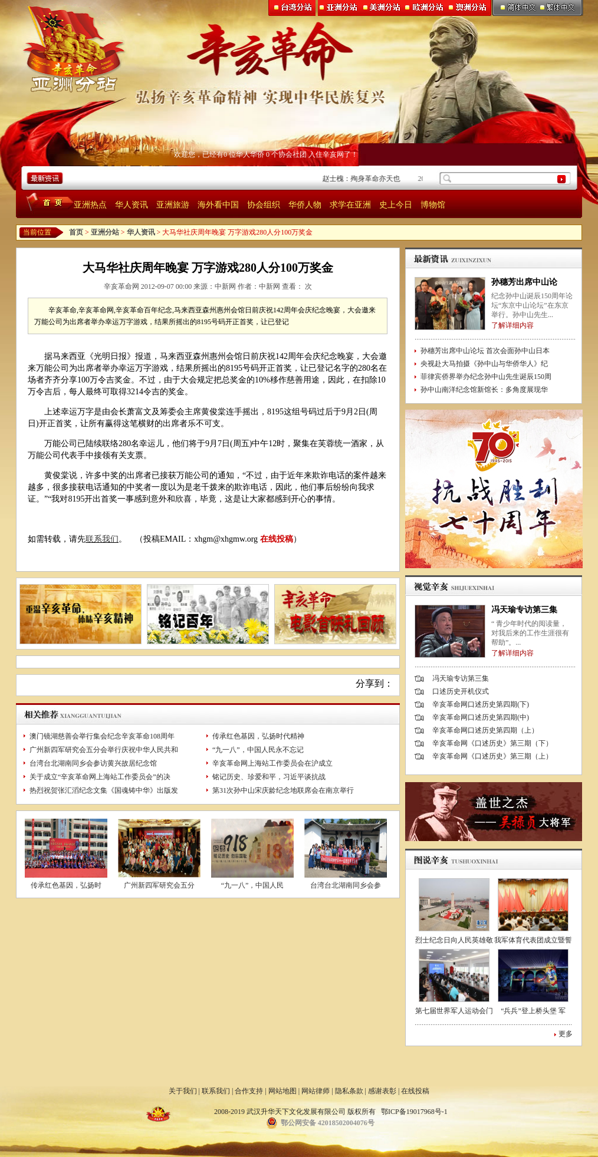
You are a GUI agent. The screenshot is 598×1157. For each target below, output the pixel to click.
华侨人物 (304, 204)
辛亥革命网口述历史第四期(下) (480, 704)
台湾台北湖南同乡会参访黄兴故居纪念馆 (93, 763)
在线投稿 (276, 539)
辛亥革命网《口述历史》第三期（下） (492, 743)
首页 (76, 232)
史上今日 (395, 204)
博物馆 (432, 204)
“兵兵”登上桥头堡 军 (533, 1011)
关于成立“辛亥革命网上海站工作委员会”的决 (99, 777)
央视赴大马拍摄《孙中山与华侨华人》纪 (484, 364)
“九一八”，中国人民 (252, 885)
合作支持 (249, 1091)
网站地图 (282, 1091)
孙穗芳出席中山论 (524, 282)
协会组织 (263, 204)
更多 (565, 1034)
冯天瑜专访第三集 (524, 609)
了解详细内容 (512, 325)
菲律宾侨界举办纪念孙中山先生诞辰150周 (485, 377)
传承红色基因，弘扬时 (66, 885)
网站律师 (315, 1091)
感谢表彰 (382, 1091)
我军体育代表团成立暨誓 (533, 940)
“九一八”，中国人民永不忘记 (258, 750)
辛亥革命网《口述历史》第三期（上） (492, 756)
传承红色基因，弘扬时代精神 (258, 736)
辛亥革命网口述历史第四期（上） (485, 730)
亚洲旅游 (172, 204)
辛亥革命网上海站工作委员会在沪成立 (272, 763)
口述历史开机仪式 (460, 691)
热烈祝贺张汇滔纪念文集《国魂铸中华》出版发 (103, 790)
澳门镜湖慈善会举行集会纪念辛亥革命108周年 (102, 736)
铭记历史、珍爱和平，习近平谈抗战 (269, 777)
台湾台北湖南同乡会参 (345, 885)
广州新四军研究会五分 (159, 885)
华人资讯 (131, 204)
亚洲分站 (105, 232)
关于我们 (183, 1091)
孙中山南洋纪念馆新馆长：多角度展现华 (484, 389)
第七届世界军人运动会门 (454, 1011)
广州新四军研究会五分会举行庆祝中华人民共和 (103, 750)
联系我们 (102, 539)
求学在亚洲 (350, 204)
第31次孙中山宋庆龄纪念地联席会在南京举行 (283, 790)
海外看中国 (218, 204)
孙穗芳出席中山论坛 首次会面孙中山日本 (485, 351)
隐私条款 (349, 1091)
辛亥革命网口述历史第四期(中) (480, 717)
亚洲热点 (90, 204)
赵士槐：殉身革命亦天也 (364, 178)
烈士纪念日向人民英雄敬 (454, 940)
